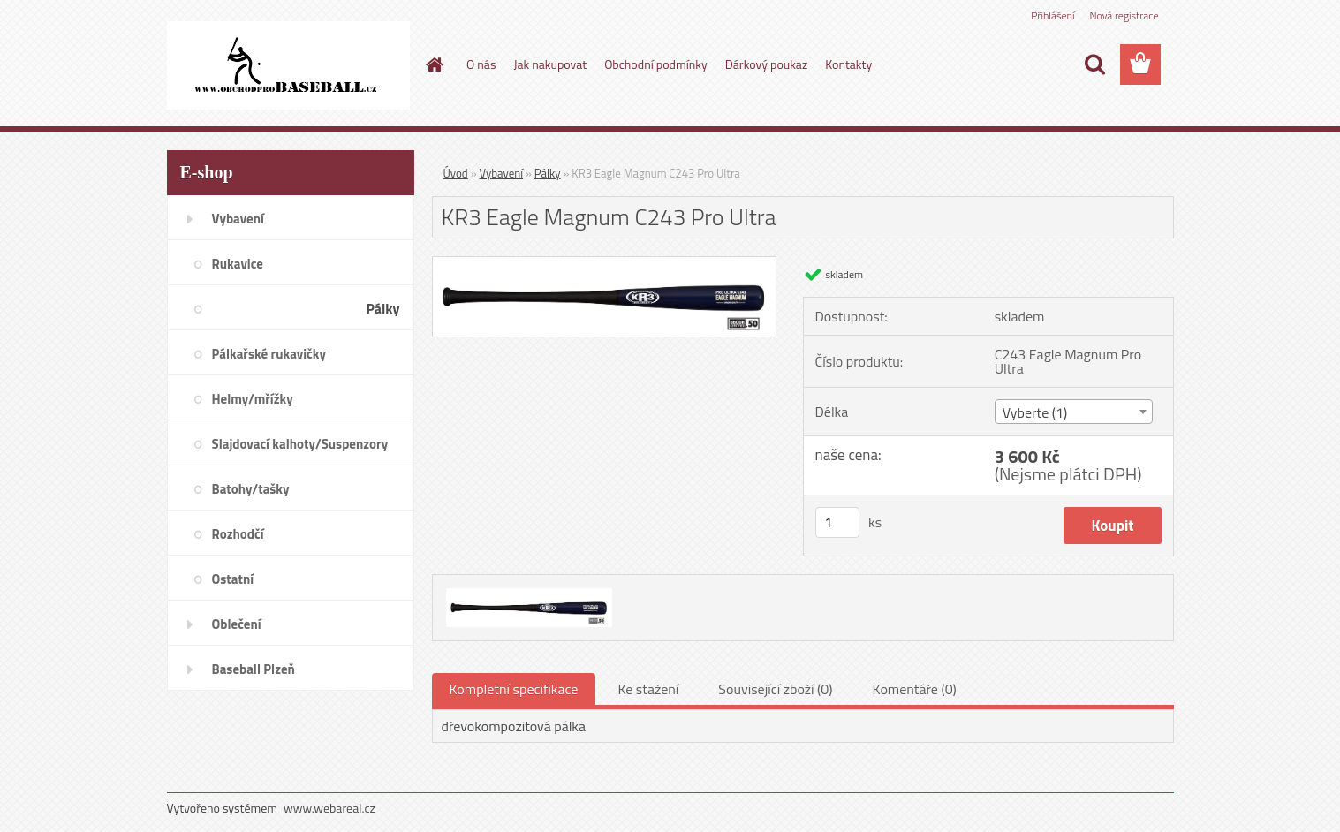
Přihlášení (1052, 15)
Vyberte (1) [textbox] (1035, 412)
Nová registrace (1123, 15)
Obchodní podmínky (656, 64)
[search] (1094, 64)
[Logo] (288, 65)
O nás (481, 64)
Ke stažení (647, 689)
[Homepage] (433, 64)
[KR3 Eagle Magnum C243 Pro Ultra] (604, 264)
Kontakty (848, 64)
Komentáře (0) (915, 689)
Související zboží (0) (775, 689)
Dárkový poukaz (766, 64)
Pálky (547, 173)
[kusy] (837, 522)
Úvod (455, 173)
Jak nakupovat (550, 64)
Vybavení (502, 173)
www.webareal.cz (329, 807)
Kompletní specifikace (514, 689)
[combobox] (1074, 411)
